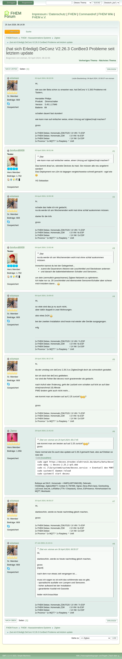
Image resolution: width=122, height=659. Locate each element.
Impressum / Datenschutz (49, 14)
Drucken (111, 69)
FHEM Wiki (105, 14)
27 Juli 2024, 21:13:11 (43, 543)
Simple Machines (23, 656)
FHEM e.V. (39, 17)
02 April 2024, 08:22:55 (44, 78)
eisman (14, 78)
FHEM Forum (12, 14)
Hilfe (78, 656)
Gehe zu (75, 638)
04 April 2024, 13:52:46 (44, 247)
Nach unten (11, 69)
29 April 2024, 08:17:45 (44, 359)
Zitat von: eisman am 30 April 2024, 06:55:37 (59, 549)
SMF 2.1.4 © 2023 (9, 656)
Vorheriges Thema (88, 60)
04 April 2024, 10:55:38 (44, 196)
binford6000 (17, 150)
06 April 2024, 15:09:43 (44, 296)
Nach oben (10, 620)
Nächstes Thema (107, 60)
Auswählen (46, 458)
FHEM (72, 14)
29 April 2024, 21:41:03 (44, 431)
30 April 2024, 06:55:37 (44, 501)
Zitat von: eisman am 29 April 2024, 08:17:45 (59, 440)
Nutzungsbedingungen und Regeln (94, 656)
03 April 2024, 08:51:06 (44, 150)
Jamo (13, 430)
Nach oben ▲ (114, 656)
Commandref (87, 14)
